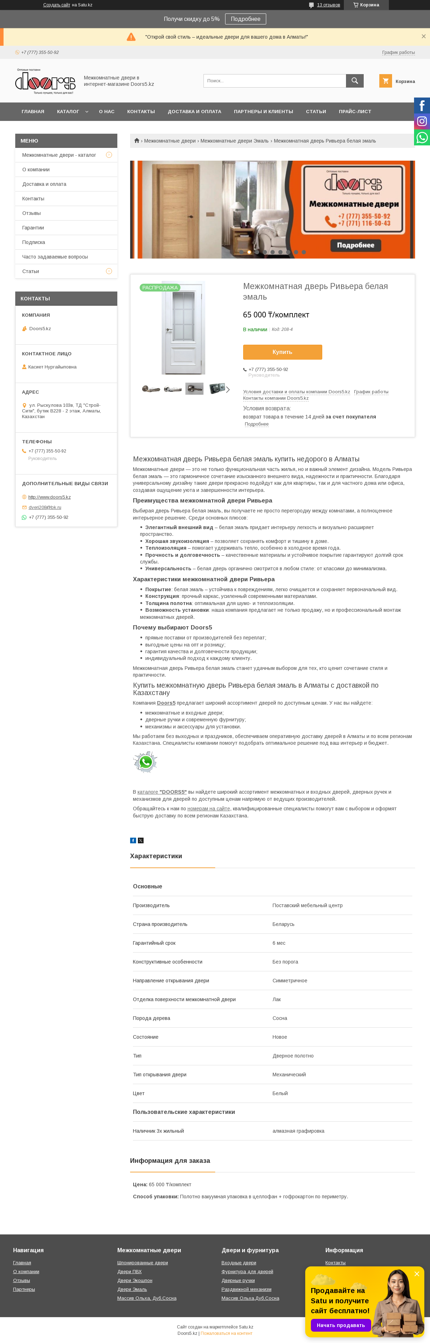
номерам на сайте (209, 808)
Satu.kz (246, 1327)
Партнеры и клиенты (263, 111)
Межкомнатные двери (170, 141)
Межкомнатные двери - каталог (59, 155)
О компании (36, 169)
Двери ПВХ (129, 1271)
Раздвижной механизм (247, 1289)
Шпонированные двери (142, 1262)
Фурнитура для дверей (247, 1271)
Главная (33, 111)
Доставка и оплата (194, 111)
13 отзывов (328, 4)
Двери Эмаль (132, 1289)
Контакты (141, 111)
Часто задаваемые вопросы (55, 257)
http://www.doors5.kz (49, 497)
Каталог (68, 111)
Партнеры (24, 1289)
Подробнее (246, 19)
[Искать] (355, 81)
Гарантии (33, 228)
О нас (107, 111)
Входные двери (239, 1262)
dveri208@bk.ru (45, 507)
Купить (282, 352)
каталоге (162, 792)
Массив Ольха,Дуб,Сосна (250, 1298)
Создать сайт (56, 4)
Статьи (316, 111)
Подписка (33, 242)
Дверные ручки (238, 1280)
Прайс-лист (355, 111)
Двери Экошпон (134, 1280)
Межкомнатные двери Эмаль (235, 141)
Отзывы (31, 213)
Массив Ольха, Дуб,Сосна (147, 1298)
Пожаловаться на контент (226, 1333)
